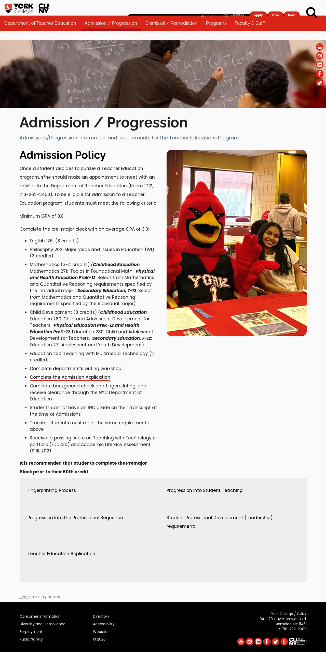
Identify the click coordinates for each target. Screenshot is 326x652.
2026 (99, 638)
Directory (101, 615)
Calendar (233, 6)
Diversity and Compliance (42, 623)
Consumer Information (40, 615)
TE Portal (123, 48)
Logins (208, 6)
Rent (292, 7)
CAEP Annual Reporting (31, 48)
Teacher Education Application (61, 554)
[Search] (312, 13)
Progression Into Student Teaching (205, 490)
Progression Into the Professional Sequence (75, 518)
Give (275, 7)
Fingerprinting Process (52, 490)
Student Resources (85, 48)
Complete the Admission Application (70, 377)
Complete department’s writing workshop (75, 369)
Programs (218, 33)
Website (100, 631)
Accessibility (104, 623)
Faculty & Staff (252, 33)
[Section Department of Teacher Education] (163, 106)
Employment (31, 631)
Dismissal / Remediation (173, 33)
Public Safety (31, 638)
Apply (258, 7)
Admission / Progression (112, 33)
